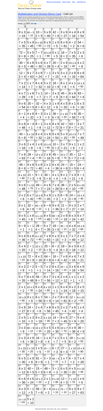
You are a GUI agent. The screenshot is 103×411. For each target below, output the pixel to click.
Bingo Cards (66, 2)
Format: (20, 23)
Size (32, 23)
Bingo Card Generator (54, 2)
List (25, 23)
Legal (58, 408)
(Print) (20, 17)
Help (73, 2)
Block (28, 23)
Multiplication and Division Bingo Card (39, 14)
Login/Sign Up (81, 2)
